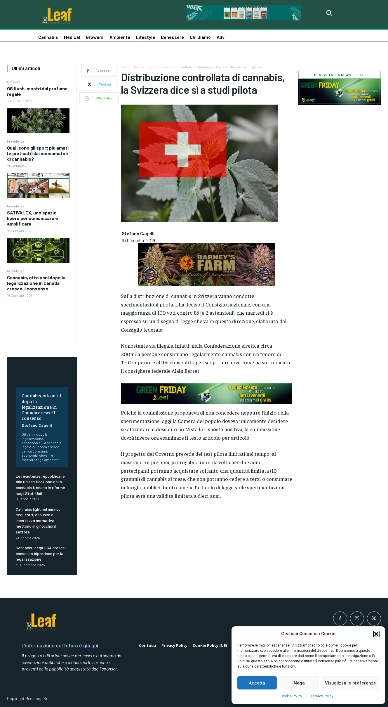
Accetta (257, 683)
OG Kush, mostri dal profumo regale (37, 91)
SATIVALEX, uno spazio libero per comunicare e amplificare (32, 218)
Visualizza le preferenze (350, 683)
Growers (13, 82)
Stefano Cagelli (37, 425)
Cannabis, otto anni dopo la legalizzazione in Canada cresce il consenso (36, 283)
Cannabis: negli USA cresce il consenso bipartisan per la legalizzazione (41, 553)
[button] (376, 634)
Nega (299, 683)
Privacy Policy (322, 696)
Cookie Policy (291, 696)
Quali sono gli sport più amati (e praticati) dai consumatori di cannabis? (38, 153)
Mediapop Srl (36, 698)
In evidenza (16, 141)
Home (125, 67)
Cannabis (141, 67)
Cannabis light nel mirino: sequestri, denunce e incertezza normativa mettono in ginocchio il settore (38, 520)
